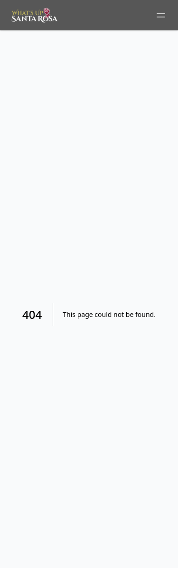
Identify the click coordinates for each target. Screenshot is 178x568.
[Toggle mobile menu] (160, 15)
